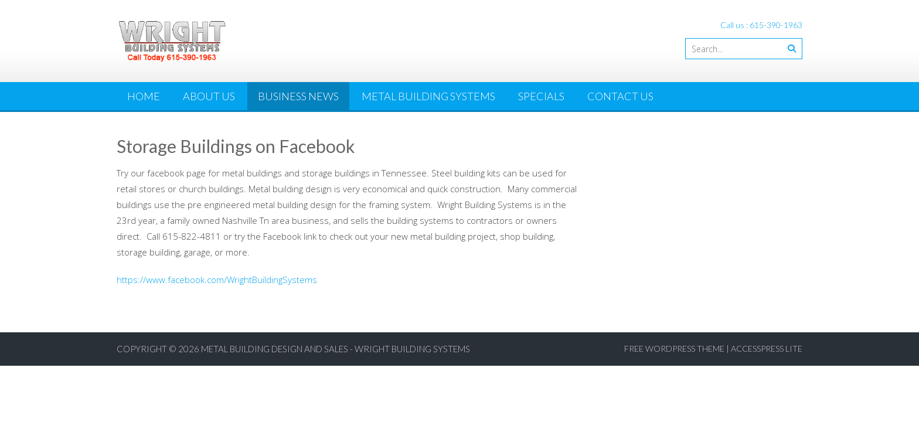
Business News (298, 96)
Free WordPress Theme (674, 348)
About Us (209, 96)
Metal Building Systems (428, 96)
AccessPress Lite (766, 348)
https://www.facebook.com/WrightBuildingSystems (217, 279)
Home (143, 96)
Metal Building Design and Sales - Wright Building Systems (335, 348)
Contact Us (620, 96)
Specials (541, 96)
